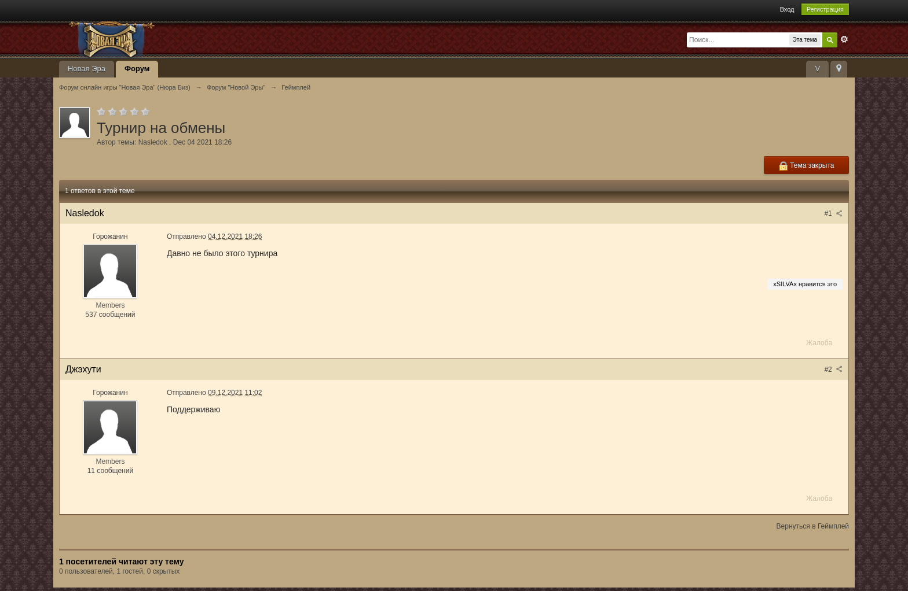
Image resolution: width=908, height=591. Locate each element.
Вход (787, 9)
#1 (833, 213)
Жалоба (819, 343)
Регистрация (825, 9)
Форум (137, 68)
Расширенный (844, 39)
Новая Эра (86, 68)
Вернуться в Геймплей (813, 526)
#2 (833, 369)
